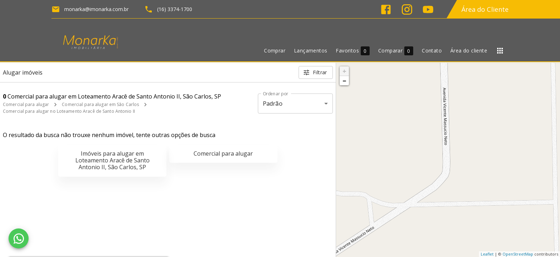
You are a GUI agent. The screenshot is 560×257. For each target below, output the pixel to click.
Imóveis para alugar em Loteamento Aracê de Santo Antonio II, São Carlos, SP (112, 160)
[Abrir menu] (500, 50)
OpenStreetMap (517, 254)
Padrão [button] (272, 103)
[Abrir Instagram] (407, 9)
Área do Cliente (485, 9)
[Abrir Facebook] (386, 9)
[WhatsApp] (19, 238)
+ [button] (344, 71)
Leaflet (487, 254)
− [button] (344, 80)
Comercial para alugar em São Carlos (100, 104)
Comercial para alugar (26, 104)
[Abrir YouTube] (428, 9)
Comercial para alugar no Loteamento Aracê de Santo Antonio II (69, 111)
